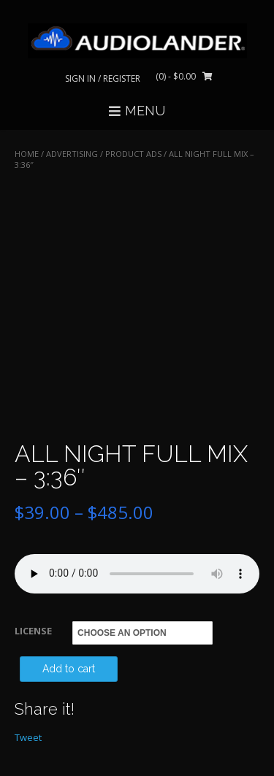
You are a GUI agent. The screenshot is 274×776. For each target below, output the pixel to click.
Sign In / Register (102, 78)
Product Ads (133, 153)
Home (27, 153)
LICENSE (33, 630)
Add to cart (68, 669)
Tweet (28, 737)
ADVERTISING (72, 153)
